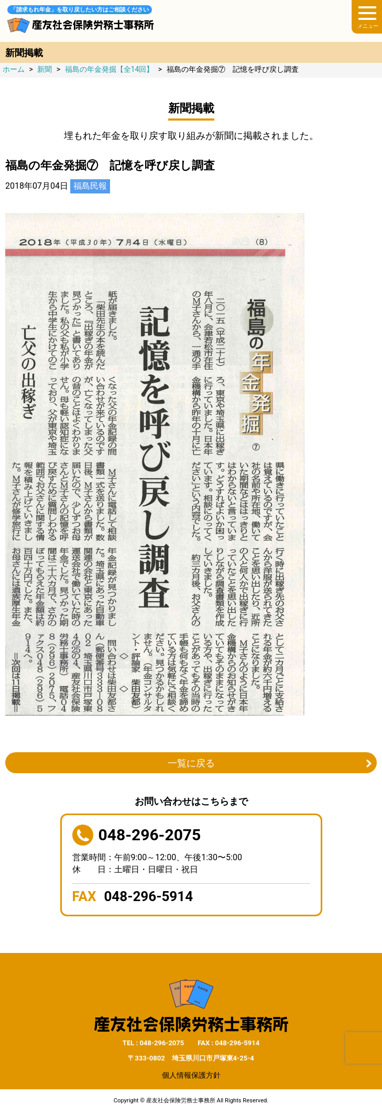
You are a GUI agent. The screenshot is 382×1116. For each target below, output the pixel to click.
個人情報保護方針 (191, 1075)
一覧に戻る (191, 762)
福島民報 (90, 186)
